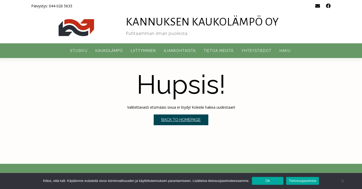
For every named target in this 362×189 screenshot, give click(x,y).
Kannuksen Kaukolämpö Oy (202, 22)
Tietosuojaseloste (302, 181)
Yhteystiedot (256, 51)
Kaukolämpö (109, 51)
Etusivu (78, 51)
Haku (285, 51)
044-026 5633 (60, 5)
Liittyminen (143, 51)
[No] (342, 180)
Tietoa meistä (219, 51)
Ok (268, 181)
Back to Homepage (181, 119)
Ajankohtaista (180, 51)
